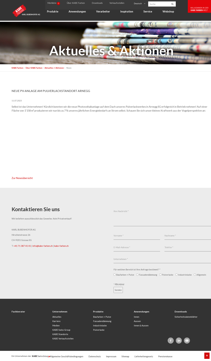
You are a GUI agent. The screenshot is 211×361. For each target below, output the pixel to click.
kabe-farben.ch (61, 246)
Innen (136, 316)
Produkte (53, 12)
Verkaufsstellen (118, 3)
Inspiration (127, 12)
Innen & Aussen (141, 325)
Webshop (169, 12)
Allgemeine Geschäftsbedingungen (66, 356)
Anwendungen (78, 12)
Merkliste (55, 3)
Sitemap (125, 356)
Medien (56, 325)
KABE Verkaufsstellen (63, 338)
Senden (118, 290)
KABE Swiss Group (61, 329)
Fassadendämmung (102, 321)
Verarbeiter (104, 12)
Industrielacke (100, 325)
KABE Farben (17, 68)
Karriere (56, 321)
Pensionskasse (165, 356)
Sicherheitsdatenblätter (186, 316)
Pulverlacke (98, 329)
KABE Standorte (60, 334)
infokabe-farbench (42, 246)
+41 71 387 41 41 (22, 246)
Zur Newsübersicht (23, 178)
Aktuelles (56, 316)
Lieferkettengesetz (143, 356)
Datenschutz (94, 356)
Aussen (137, 321)
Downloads (99, 3)
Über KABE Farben (77, 3)
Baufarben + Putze (102, 316)
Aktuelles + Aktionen (54, 68)
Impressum (111, 356)
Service (149, 12)
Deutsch (138, 3)
